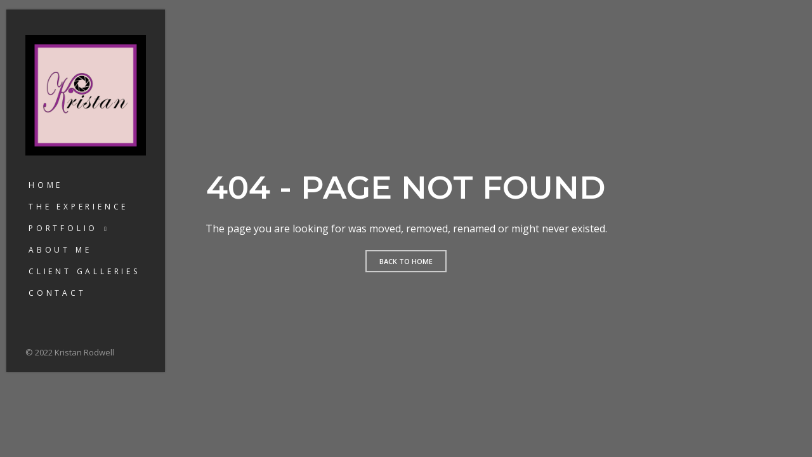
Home (46, 185)
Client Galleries (84, 271)
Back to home (406, 261)
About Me (60, 249)
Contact (57, 293)
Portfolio (63, 228)
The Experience (78, 206)
